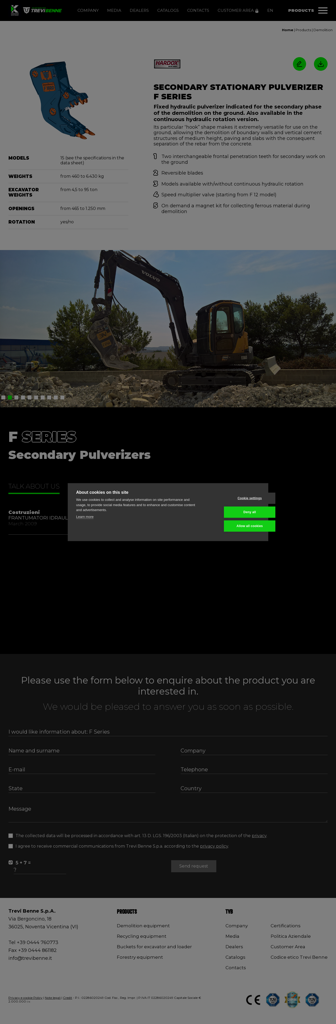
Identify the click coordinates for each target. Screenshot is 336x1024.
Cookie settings (234, 498)
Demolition (323, 30)
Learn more (84, 516)
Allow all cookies (234, 526)
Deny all (234, 512)
